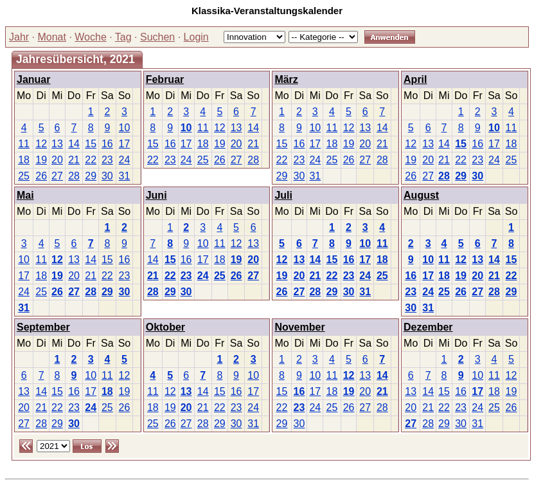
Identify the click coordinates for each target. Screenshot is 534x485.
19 (41, 159)
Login (196, 37)
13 (57, 143)
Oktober (165, 327)
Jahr (19, 37)
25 (24, 175)
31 (124, 175)
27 (57, 175)
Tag (123, 37)
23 (107, 159)
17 (124, 143)
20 (57, 159)
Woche (91, 37)
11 (24, 143)
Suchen (157, 37)
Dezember (428, 327)
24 (124, 159)
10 (124, 127)
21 (74, 159)
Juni (156, 195)
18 (24, 159)
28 (74, 175)
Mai (25, 195)
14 (74, 143)
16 (107, 143)
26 (41, 175)
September (43, 327)
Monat (51, 37)
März (286, 79)
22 (90, 159)
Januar (33, 79)
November (299, 327)
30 (107, 175)
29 (90, 175)
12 (41, 143)
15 (90, 143)
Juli (283, 195)
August (421, 195)
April (415, 79)
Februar (165, 79)
